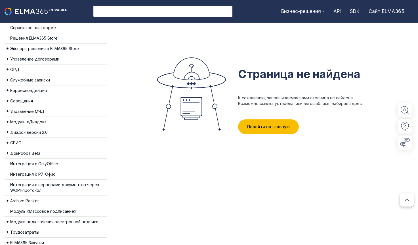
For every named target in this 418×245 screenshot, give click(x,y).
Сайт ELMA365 (386, 11)
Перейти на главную (268, 126)
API (337, 11)
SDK (355, 11)
